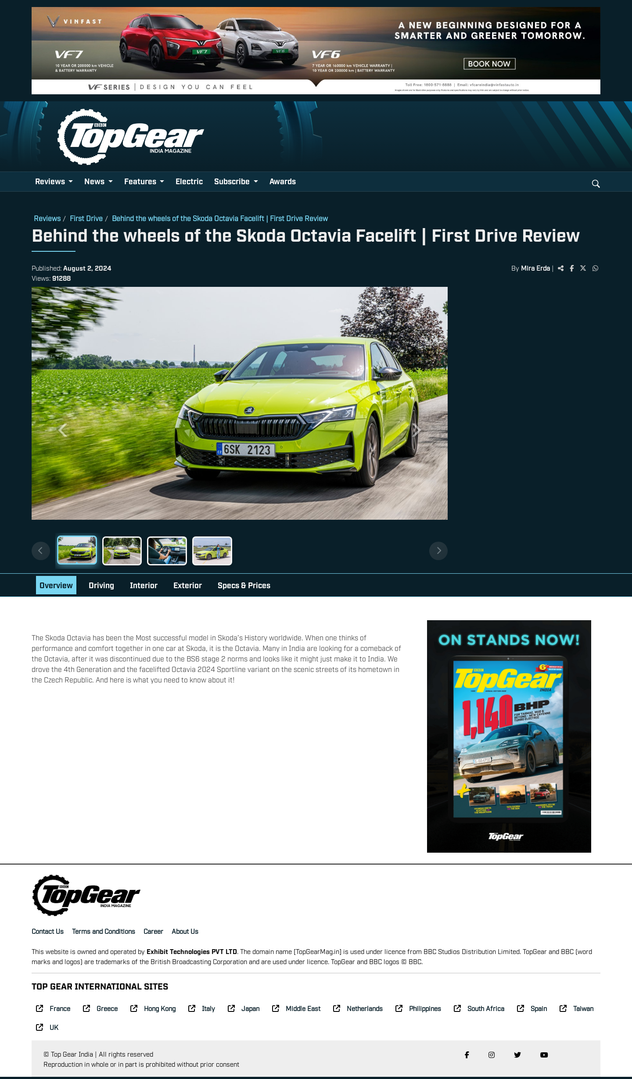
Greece (100, 1010)
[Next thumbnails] (438, 552)
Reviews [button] (51, 181)
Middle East (296, 1010)
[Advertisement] (528, 422)
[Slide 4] (228, 551)
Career (153, 932)
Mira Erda (535, 268)
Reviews (47, 218)
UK (47, 1029)
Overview (56, 586)
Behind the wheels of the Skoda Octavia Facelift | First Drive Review (220, 218)
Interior (144, 586)
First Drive (86, 218)
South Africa (479, 1010)
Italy (201, 1010)
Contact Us (48, 932)
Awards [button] (282, 181)
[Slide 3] (179, 551)
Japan (243, 1010)
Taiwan (576, 1010)
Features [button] (141, 181)
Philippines (418, 1010)
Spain (532, 1010)
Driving (101, 586)
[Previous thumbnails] (41, 552)
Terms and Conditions (103, 932)
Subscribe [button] (232, 181)
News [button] (95, 181)
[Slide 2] (129, 551)
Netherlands (358, 1010)
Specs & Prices (244, 586)
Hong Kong (153, 1010)
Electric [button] (189, 181)
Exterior (187, 586)
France (53, 1010)
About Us (185, 932)
